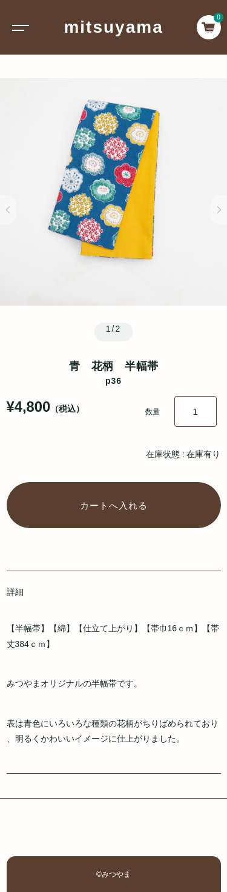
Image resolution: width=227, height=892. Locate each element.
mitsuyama (113, 27)
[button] (8, 209)
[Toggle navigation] (18, 27)
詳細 (15, 592)
